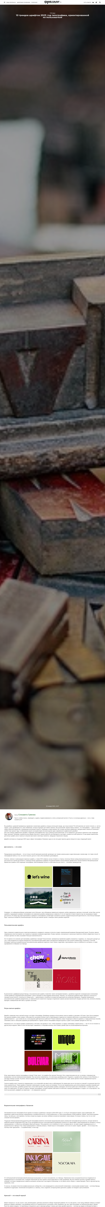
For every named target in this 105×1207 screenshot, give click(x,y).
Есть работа (87, 2)
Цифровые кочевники (23, 2)
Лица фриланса (11, 2)
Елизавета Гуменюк (27, 815)
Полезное (34, 2)
